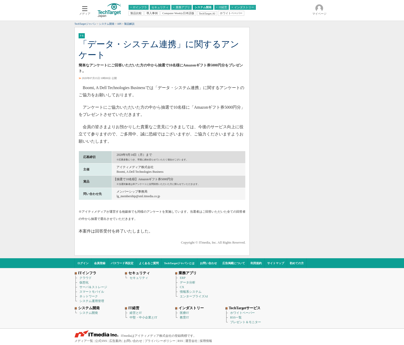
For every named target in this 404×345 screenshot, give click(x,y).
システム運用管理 (91, 301)
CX (182, 287)
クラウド (85, 278)
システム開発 (88, 313)
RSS (180, 341)
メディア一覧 (83, 341)
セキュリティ (139, 278)
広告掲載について (233, 263)
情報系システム (190, 292)
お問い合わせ (208, 263)
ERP (183, 278)
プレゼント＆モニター (245, 322)
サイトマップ (275, 263)
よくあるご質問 (149, 263)
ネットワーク (88, 296)
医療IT (184, 313)
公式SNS (101, 341)
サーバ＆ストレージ (93, 287)
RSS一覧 (236, 317)
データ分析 (187, 282)
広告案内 (115, 341)
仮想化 (84, 282)
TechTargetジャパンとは (179, 263)
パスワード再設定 (122, 263)
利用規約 (256, 263)
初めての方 (297, 263)
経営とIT (136, 313)
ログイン (83, 263)
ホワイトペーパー (242, 313)
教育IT (184, 317)
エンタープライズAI (194, 296)
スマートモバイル (91, 292)
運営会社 (191, 341)
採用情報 (206, 341)
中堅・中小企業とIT (143, 317)
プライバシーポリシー (160, 341)
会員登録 (99, 263)
